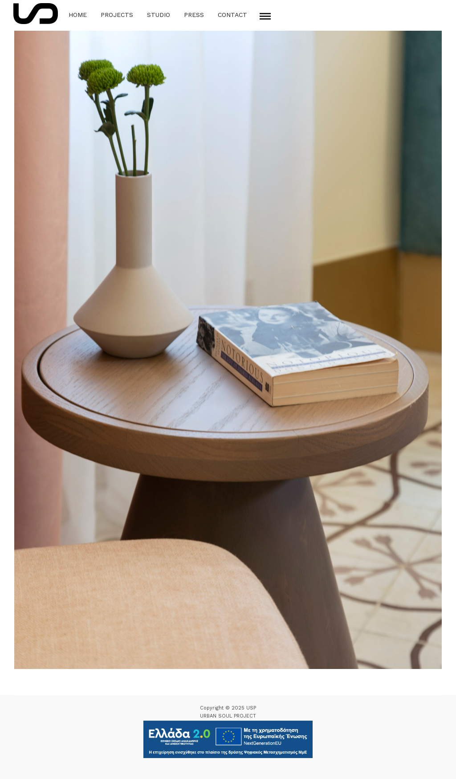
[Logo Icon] (35, 13)
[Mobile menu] (265, 16)
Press (194, 14)
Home (78, 14)
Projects (117, 14)
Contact (232, 14)
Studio (158, 14)
